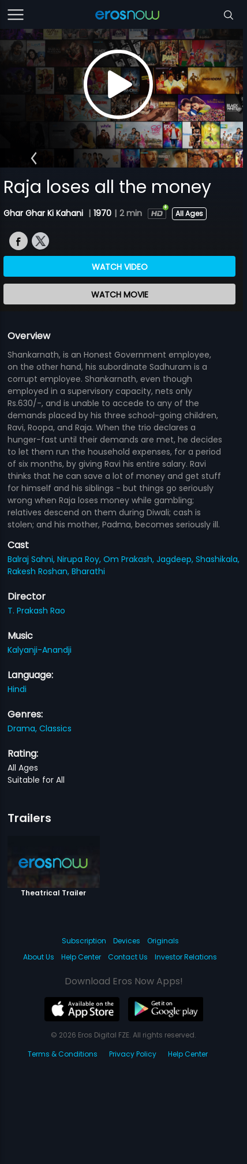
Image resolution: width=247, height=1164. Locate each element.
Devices (126, 941)
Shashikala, (217, 559)
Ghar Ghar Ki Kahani (44, 213)
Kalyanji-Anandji (40, 650)
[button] (34, 158)
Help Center (81, 957)
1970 (102, 213)
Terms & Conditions (63, 1054)
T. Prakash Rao (36, 610)
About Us (38, 957)
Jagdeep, (176, 559)
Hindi (17, 689)
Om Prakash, (129, 559)
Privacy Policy (132, 1054)
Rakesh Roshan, (40, 571)
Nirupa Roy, (80, 559)
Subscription (84, 941)
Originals (163, 941)
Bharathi (88, 571)
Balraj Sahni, (32, 559)
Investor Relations (186, 957)
